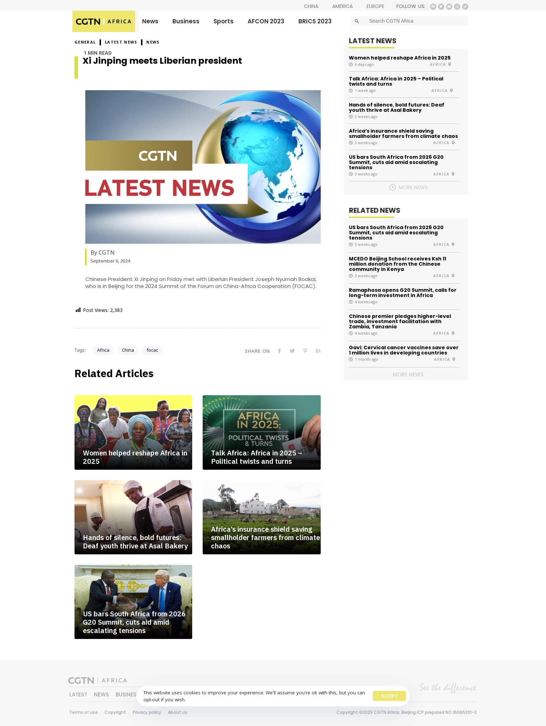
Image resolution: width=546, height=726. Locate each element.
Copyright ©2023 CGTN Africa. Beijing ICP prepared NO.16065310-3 (406, 712)
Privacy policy (147, 712)
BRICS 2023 (315, 21)
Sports (223, 21)
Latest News (121, 42)
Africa (103, 350)
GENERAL (85, 42)
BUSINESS (128, 694)
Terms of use (83, 712)
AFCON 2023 (266, 21)
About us (177, 712)
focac (152, 350)
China (128, 350)
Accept (389, 696)
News (150, 21)
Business (186, 21)
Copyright (115, 712)
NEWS (152, 42)
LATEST (78, 694)
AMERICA (342, 6)
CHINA (311, 6)
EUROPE (375, 6)
